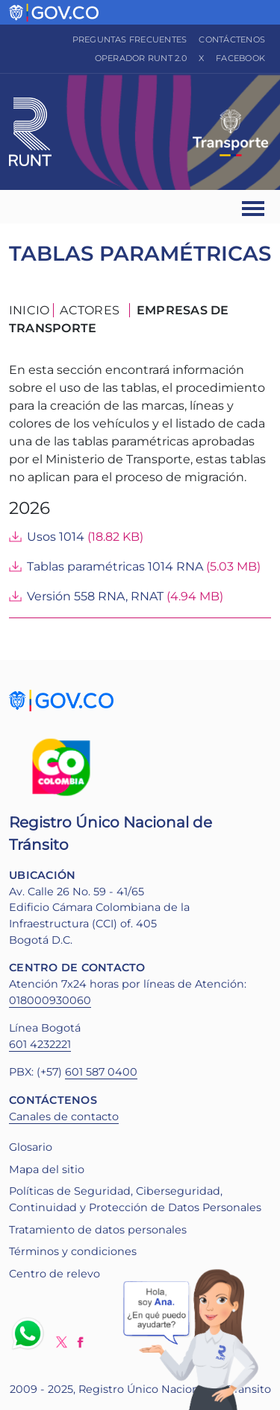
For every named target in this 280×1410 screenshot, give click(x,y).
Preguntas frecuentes (129, 39)
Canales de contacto (64, 1116)
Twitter (61, 1342)
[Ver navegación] (254, 206)
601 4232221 (40, 1044)
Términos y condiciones (73, 1251)
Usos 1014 (55, 537)
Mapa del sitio (46, 1169)
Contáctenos (232, 39)
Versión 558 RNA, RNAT (95, 596)
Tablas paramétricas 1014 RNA (115, 566)
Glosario (30, 1147)
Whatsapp (30, 1333)
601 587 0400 (101, 1072)
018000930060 (50, 1000)
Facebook (240, 58)
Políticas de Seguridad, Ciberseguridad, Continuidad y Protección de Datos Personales (135, 1199)
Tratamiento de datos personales (98, 1229)
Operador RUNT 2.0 (141, 58)
